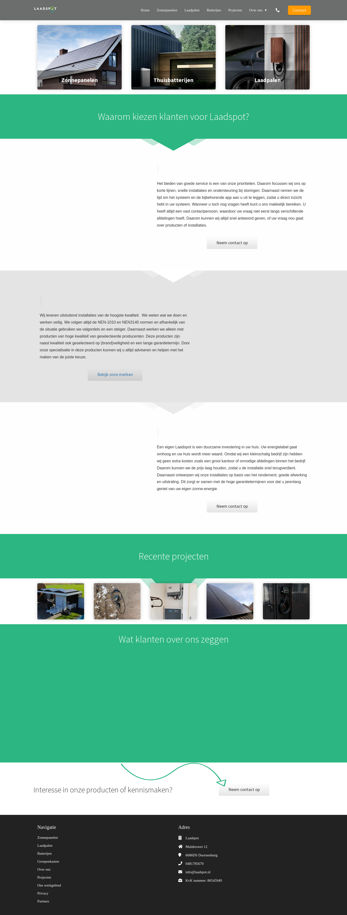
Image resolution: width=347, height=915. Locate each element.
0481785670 (195, 864)
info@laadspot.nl (198, 872)
